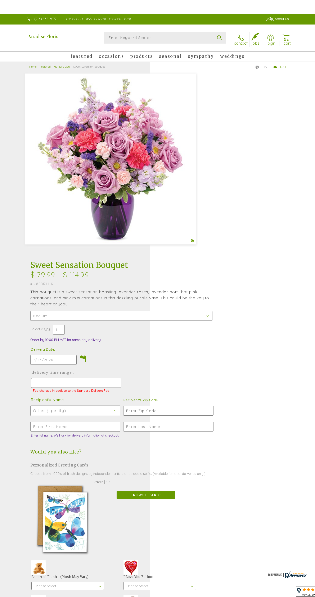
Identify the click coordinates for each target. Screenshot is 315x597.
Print (262, 64)
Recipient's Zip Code (240, 219)
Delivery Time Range (178, 187)
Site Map (278, 593)
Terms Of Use (197, 593)
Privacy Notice (222, 593)
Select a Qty (167, 144)
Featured (45, 64)
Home (33, 64)
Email (280, 64)
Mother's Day (62, 64)
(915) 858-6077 (45, 19)
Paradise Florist (43, 36)
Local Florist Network (251, 593)
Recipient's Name (174, 219)
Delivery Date (169, 165)
